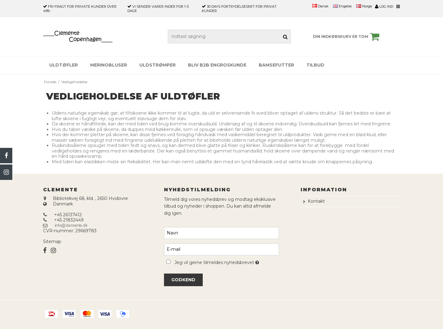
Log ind (384, 6)
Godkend (183, 279)
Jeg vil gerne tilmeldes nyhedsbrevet (226, 261)
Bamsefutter (276, 65)
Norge (364, 6)
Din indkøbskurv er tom (347, 37)
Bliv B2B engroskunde (217, 65)
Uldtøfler (63, 65)
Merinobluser (108, 65)
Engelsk (342, 6)
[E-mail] (221, 249)
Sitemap (52, 241)
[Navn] (221, 232)
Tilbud (315, 65)
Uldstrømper (157, 65)
